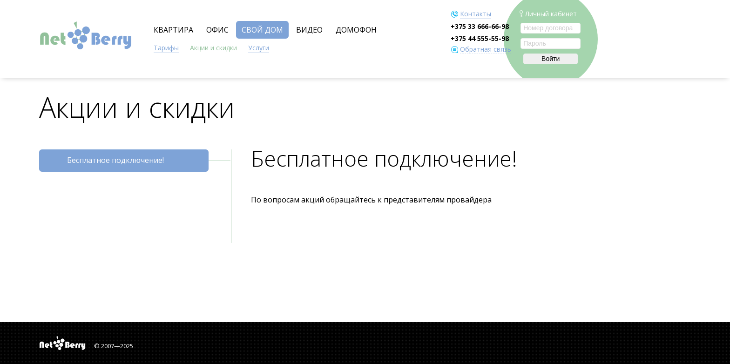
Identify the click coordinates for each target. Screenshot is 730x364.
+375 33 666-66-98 (480, 26)
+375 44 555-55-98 (480, 38)
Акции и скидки (213, 47)
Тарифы (166, 47)
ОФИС (217, 30)
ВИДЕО (309, 30)
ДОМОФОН (356, 30)
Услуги (258, 47)
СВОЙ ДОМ (262, 30)
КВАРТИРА (173, 30)
